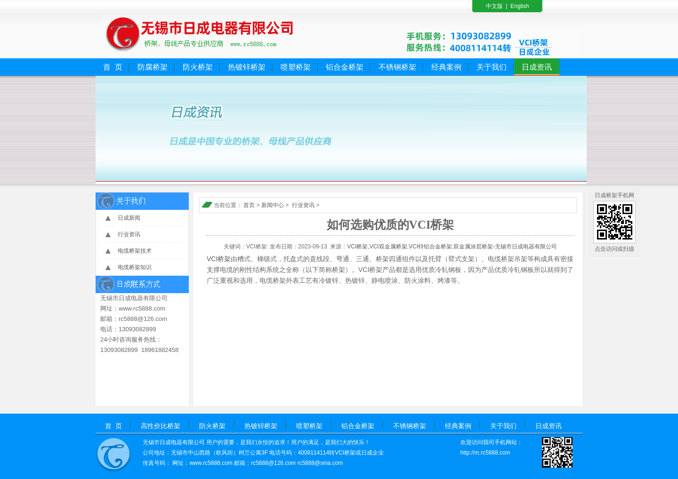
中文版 (494, 6)
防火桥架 (198, 67)
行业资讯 (129, 234)
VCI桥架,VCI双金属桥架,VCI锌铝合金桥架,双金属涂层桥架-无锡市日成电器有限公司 (452, 246)
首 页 (112, 67)
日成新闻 (129, 218)
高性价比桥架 (160, 426)
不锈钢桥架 (397, 67)
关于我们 (491, 67)
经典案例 (446, 67)
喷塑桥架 (296, 67)
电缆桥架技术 (135, 250)
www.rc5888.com (210, 463)
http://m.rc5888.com (485, 452)
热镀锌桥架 (247, 67)
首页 (249, 205)
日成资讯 (537, 67)
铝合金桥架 (344, 67)
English (519, 6)
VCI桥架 (219, 259)
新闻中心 (272, 205)
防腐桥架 (152, 67)
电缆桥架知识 (135, 267)
